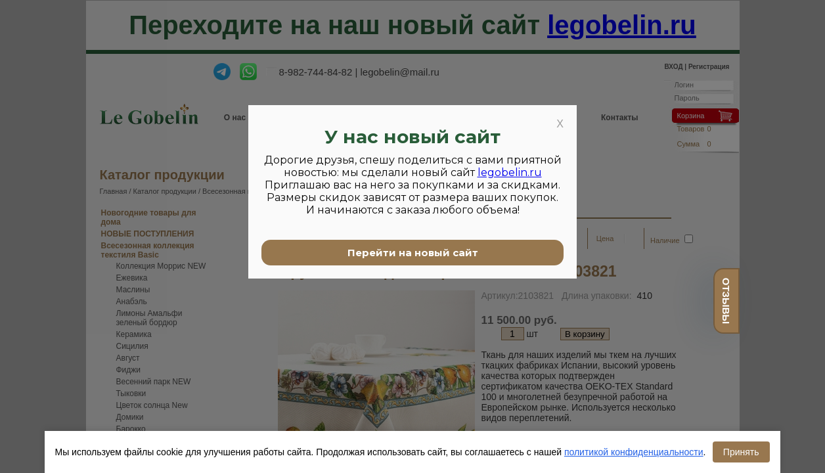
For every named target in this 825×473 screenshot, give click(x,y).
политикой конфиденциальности (633, 452)
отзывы (726, 301)
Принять (741, 452)
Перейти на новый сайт (412, 252)
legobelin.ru (510, 172)
